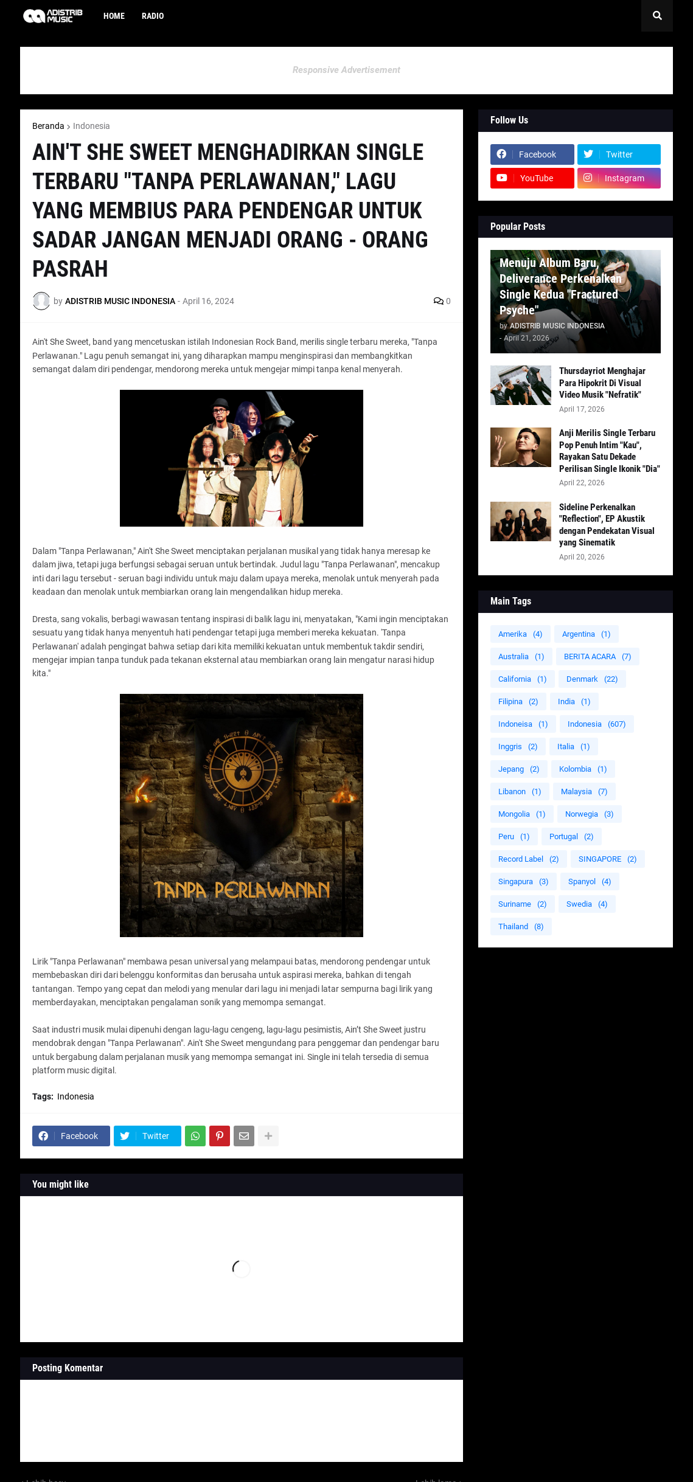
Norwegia (589, 814)
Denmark (592, 679)
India (574, 701)
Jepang (519, 769)
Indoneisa (523, 724)
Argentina (586, 634)
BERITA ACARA (598, 656)
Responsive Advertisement (346, 69)
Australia (521, 656)
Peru (514, 836)
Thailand (521, 926)
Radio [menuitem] (153, 16)
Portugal (571, 836)
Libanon (520, 791)
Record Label (528, 859)
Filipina (518, 701)
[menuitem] (180, 16)
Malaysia (584, 791)
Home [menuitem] (114, 16)
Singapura (523, 881)
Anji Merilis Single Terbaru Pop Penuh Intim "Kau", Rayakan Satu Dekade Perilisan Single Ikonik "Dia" (609, 451)
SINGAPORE (608, 859)
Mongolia (522, 814)
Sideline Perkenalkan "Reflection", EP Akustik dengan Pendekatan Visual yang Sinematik (607, 525)
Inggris (518, 746)
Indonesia (91, 126)
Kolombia (583, 769)
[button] (657, 16)
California (522, 679)
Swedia (587, 904)
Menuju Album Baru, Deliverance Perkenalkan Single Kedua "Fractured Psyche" (561, 286)
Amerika (520, 634)
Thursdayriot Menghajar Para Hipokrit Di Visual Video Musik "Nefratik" (602, 382)
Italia (573, 746)
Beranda (48, 126)
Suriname (522, 904)
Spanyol (589, 881)
